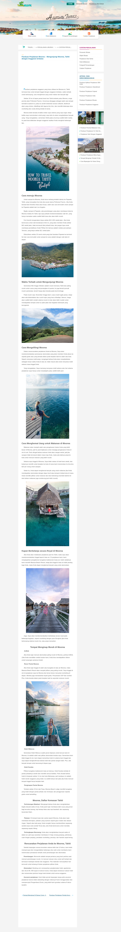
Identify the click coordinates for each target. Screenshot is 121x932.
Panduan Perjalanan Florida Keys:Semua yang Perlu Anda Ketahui (60, 895)
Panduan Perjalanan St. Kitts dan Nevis (91, 131)
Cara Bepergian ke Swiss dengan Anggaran (91, 161)
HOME (70, 4)
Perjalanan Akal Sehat (96, 4)
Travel (30, 47)
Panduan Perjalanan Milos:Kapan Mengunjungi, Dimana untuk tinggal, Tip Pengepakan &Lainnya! (91, 155)
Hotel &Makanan (85, 62)
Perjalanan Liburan (45, 47)
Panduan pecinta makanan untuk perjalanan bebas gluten (91, 128)
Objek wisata (84, 55)
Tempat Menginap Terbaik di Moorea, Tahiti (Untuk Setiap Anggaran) (91, 158)
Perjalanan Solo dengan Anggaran (91, 134)
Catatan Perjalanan (66, 47)
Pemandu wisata (81, 4)
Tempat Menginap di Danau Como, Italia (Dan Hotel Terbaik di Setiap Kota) (35, 895)
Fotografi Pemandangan (87, 65)
